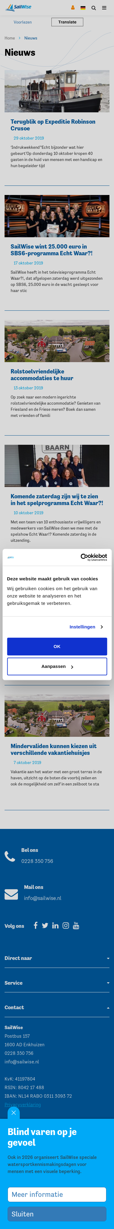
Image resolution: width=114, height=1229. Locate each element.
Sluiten (25, 1214)
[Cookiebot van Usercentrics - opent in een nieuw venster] (81, 557)
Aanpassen (57, 666)
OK (57, 646)
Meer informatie (39, 1194)
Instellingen (82, 626)
